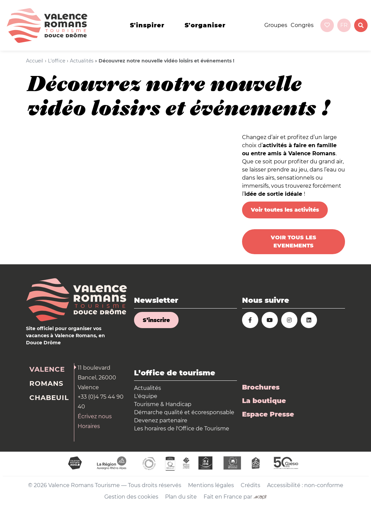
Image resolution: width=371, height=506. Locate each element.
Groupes (275, 25)
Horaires (89, 426)
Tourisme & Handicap (162, 404)
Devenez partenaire (160, 420)
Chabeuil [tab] (49, 398)
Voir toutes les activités (285, 210)
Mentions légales (211, 485)
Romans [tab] (46, 383)
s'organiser (205, 25)
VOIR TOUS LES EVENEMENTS (293, 241)
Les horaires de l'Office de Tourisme (181, 428)
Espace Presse (268, 414)
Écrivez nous (95, 416)
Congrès (302, 25)
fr (344, 25)
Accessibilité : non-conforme (305, 485)
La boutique (264, 401)
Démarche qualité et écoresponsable (184, 412)
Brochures (261, 387)
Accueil (34, 61)
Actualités (82, 61)
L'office (56, 61)
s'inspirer (147, 25)
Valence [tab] (47, 369)
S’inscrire (156, 320)
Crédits (250, 485)
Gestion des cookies (131, 497)
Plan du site (181, 497)
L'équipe (145, 396)
